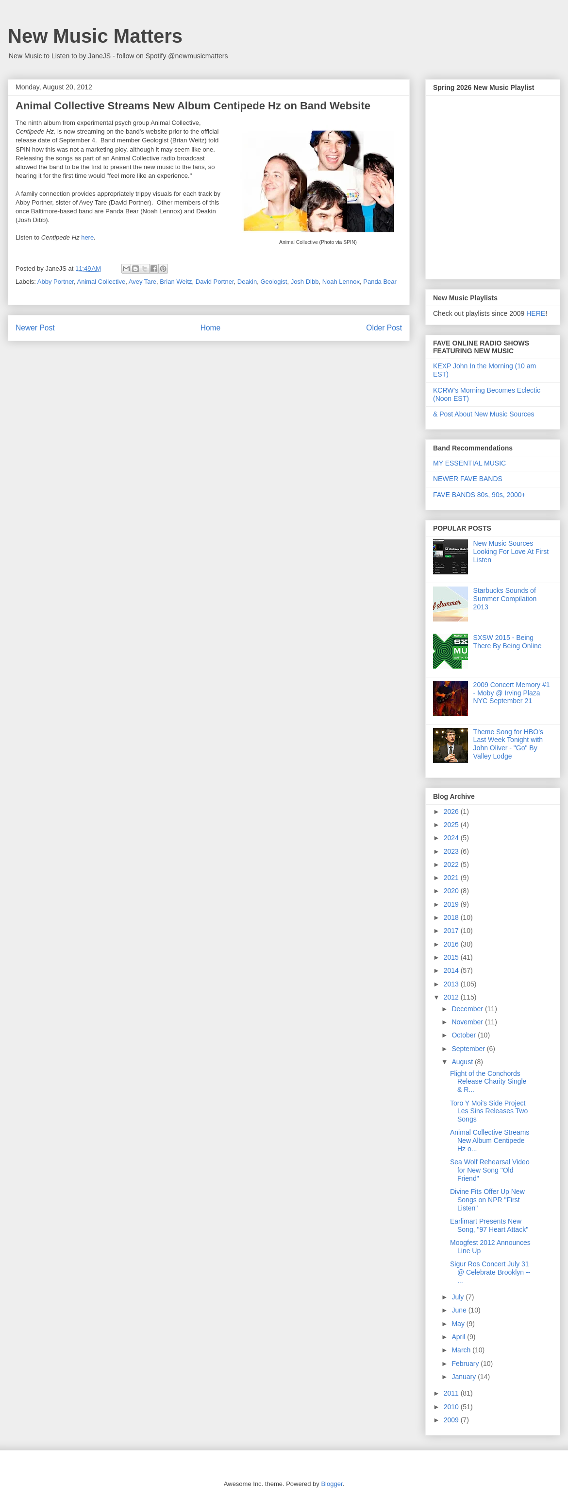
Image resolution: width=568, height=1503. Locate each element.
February (466, 1363)
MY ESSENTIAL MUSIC (469, 463)
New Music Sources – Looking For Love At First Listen (511, 551)
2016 (452, 944)
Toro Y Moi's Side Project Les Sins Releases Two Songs (489, 1111)
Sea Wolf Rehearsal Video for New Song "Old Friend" (490, 1170)
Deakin (247, 281)
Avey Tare (142, 281)
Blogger (331, 1483)
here (87, 237)
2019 (452, 904)
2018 (452, 917)
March (461, 1350)
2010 (452, 1407)
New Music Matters (95, 36)
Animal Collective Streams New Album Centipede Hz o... (489, 1140)
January (464, 1377)
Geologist (273, 281)
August (462, 1062)
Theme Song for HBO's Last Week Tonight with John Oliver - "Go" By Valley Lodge (508, 744)
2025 (452, 825)
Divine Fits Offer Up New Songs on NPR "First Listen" (487, 1200)
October (464, 1035)
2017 (452, 930)
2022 (452, 864)
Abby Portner (55, 281)
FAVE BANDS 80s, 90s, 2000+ (479, 495)
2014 (452, 970)
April (459, 1337)
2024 (452, 838)
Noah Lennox (341, 281)
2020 (452, 891)
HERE (535, 313)
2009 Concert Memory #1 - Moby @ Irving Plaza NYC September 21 (511, 693)
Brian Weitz (176, 281)
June (459, 1310)
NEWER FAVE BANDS (467, 479)
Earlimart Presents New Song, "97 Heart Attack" (489, 1225)
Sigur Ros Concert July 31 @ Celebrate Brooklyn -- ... (490, 1272)
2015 (452, 957)
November (467, 1022)
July (458, 1297)
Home (210, 328)
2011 (452, 1393)
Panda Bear (380, 281)
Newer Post (35, 328)
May (458, 1324)
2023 (452, 851)
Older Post (384, 328)
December (467, 1009)
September (468, 1049)
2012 (452, 997)
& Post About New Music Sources (484, 414)
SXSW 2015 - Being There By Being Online (507, 642)
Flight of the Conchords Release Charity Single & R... (488, 1082)
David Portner (215, 281)
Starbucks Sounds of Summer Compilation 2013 (505, 599)
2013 (452, 984)
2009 (452, 1420)
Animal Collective (101, 281)
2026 (452, 811)
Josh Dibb (305, 281)
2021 (452, 877)
